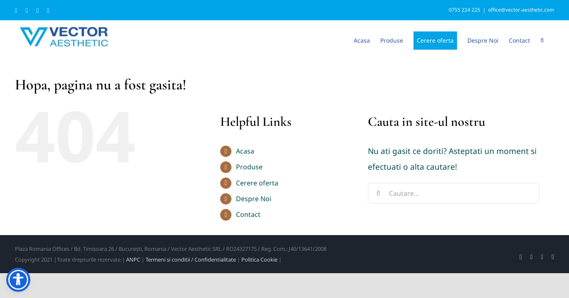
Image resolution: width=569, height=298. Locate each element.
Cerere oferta (257, 182)
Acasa (245, 151)
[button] (552, 39)
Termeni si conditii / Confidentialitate (191, 259)
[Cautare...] (453, 193)
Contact (248, 214)
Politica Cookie (259, 259)
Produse (249, 166)
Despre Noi (253, 198)
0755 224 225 (464, 9)
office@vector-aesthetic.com (521, 9)
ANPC (133, 259)
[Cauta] (378, 193)
